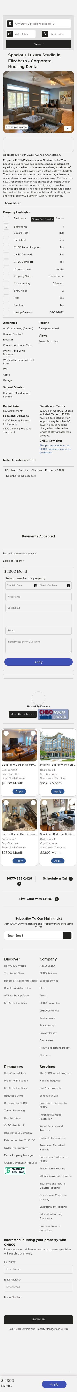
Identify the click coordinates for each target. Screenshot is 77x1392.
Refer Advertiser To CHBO (19, 1140)
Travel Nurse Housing (52, 1168)
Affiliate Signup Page (16, 995)
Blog (42, 988)
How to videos (12, 1118)
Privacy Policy (48, 1033)
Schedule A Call (49, 1095)
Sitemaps (45, 1055)
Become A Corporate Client (20, 980)
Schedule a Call (58, 878)
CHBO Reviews (48, 973)
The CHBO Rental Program (55, 1073)
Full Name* (10, 1261)
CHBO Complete (49, 1010)
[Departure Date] (56, 34)
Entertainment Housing (53, 1206)
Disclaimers (46, 1040)
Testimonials (47, 1018)
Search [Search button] (38, 44)
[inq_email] (38, 631)
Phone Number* (13, 1297)
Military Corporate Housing (56, 1176)
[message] (38, 645)
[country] (38, 23)
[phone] (23, 619)
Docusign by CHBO (15, 1103)
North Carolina (20, 470)
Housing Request (50, 1080)
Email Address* (12, 1279)
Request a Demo (14, 1095)
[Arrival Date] (20, 34)
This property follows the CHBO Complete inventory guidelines (55, 449)
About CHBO (47, 966)
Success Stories (49, 980)
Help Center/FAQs (15, 1073)
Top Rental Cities (14, 973)
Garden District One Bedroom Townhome (26, 834)
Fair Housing (47, 1025)
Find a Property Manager (19, 1155)
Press (43, 995)
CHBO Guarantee (50, 1003)
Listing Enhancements (53, 1138)
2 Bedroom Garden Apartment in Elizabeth (27, 764)
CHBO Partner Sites (15, 1003)
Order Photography (16, 1148)
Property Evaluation (16, 1080)
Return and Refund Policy (55, 1047)
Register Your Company (18, 1133)
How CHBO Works (15, 966)
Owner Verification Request (20, 1162)
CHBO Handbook (14, 1125)
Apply (54, 1384)
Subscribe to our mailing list (38, 918)
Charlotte (36, 470)
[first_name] (38, 597)
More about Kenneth (23, 714)
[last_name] (38, 608)
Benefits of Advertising (17, 988)
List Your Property (50, 1088)
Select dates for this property (25, 578)
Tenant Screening (14, 1110)
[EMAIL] (67, 935)
